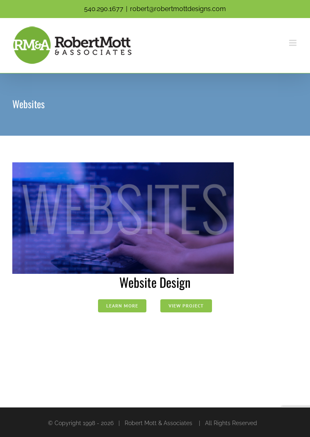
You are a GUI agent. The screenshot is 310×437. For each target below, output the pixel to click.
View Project (186, 306)
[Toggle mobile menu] (293, 43)
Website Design (155, 282)
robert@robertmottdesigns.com (178, 9)
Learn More (122, 306)
